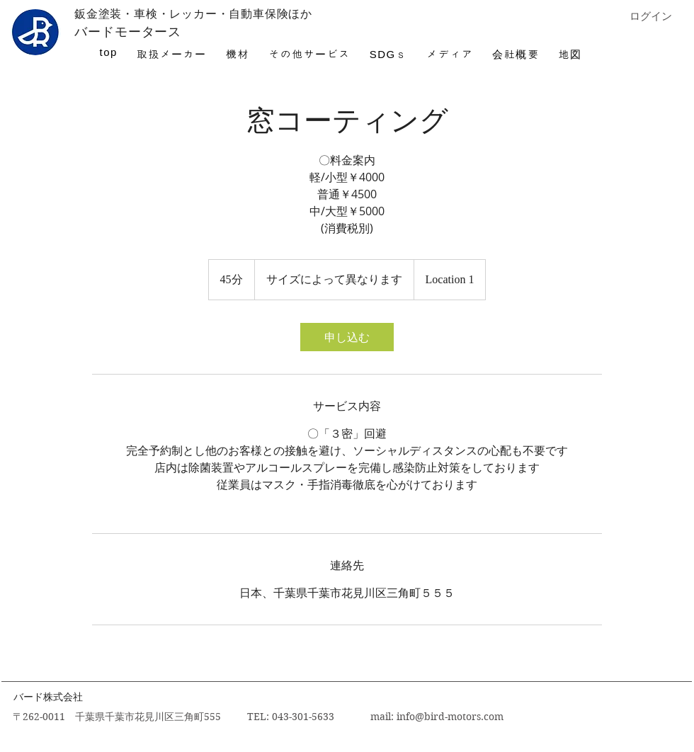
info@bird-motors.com (450, 716)
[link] (347, 337)
